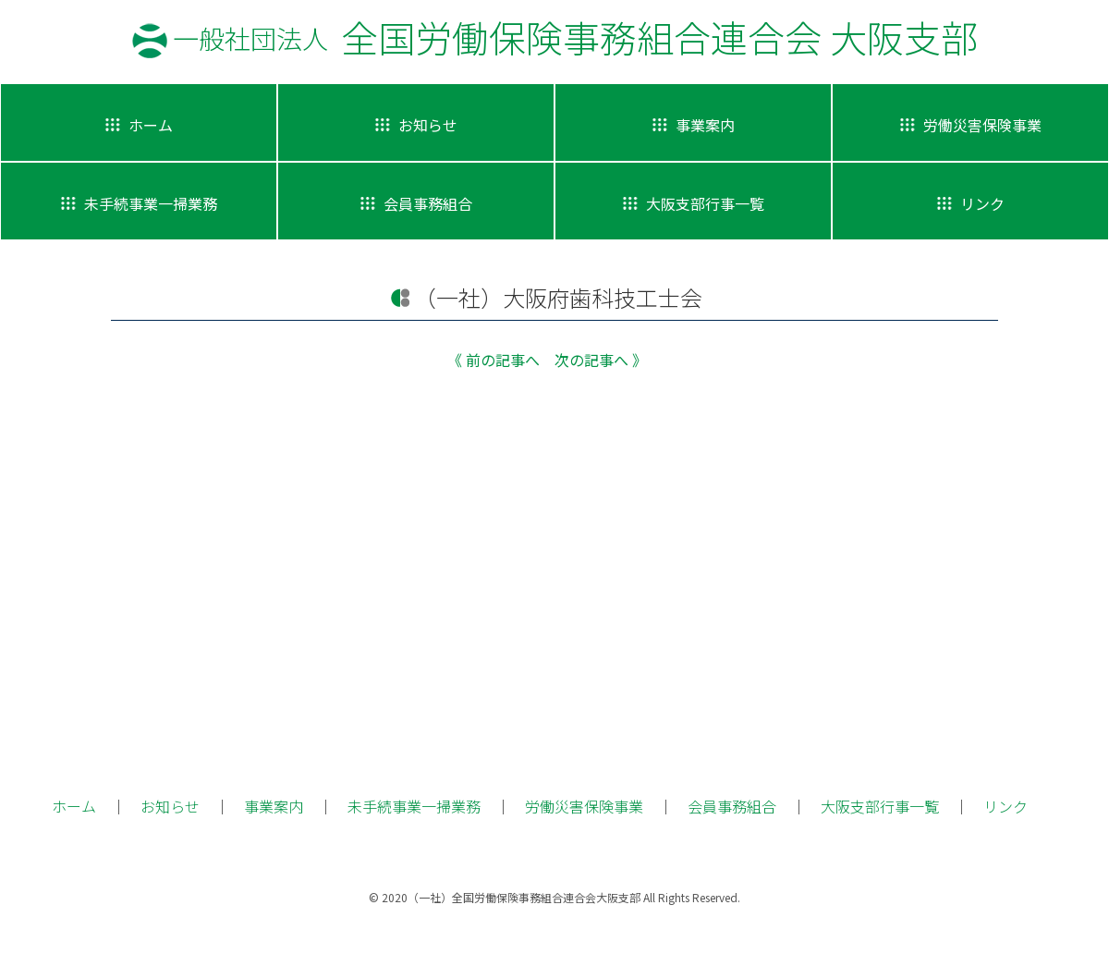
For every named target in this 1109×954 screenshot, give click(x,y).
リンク (1005, 806)
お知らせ (170, 806)
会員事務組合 (732, 806)
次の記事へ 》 (600, 360)
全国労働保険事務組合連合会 (575, 37)
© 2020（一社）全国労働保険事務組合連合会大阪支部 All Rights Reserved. (554, 897)
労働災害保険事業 (584, 806)
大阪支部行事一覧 (880, 806)
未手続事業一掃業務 (414, 806)
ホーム (74, 806)
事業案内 (273, 806)
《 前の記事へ (493, 360)
